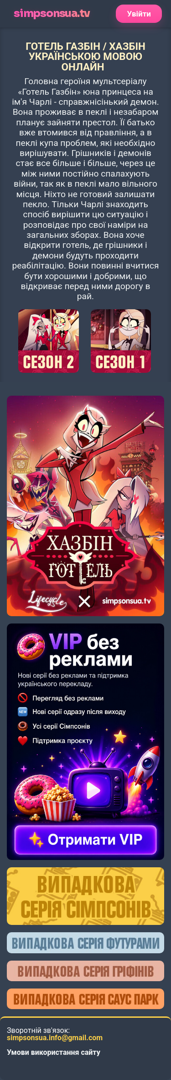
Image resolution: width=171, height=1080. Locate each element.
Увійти (139, 13)
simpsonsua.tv (51, 13)
